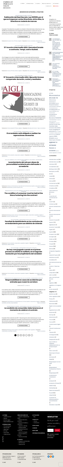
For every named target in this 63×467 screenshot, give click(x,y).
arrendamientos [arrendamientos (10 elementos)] (53, 114)
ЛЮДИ (50, 359)
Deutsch (51, 222)
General (51, 246)
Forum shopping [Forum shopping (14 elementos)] (53, 129)
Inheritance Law (53, 257)
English (27, 190)
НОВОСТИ (51, 385)
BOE (50, 173)
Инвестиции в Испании (54, 352)
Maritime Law (52, 293)
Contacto (49, 6)
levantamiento (10, 186)
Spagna (39, 70)
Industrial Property (53, 254)
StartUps (51, 314)
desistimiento (4, 244)
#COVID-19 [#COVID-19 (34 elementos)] (53, 97)
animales (9, 302)
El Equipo (38, 3)
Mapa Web (35, 430)
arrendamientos (33, 154)
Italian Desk (6, 429)
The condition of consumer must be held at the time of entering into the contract (23, 194)
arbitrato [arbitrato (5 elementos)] (57, 110)
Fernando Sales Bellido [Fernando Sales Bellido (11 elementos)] (55, 127)
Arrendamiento (53, 166)
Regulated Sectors (53, 309)
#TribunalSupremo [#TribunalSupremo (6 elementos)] (52, 106)
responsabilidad (14, 302)
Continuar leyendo (24, 36)
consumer (8, 215)
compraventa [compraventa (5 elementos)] (57, 122)
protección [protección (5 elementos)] (59, 132)
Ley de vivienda (52, 289)
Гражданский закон (53, 339)
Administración (22, 442)
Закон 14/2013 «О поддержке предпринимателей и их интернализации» (54, 344)
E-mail (4, 462)
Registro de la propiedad (55, 305)
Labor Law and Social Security (54, 277)
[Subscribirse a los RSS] (51, 456)
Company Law (52, 185)
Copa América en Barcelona (53, 190)
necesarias (39, 154)
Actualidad (56, 3)
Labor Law (51, 274)
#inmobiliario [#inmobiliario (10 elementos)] (52, 103)
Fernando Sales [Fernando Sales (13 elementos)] (53, 125)
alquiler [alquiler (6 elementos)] (50, 110)
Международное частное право (55, 362)
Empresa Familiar (22, 427)
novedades (33, 40)
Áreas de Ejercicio (47, 3)
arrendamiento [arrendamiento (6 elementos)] (52, 112)
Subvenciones (52, 317)
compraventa (4, 330)
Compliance (52, 188)
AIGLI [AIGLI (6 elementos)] (59, 109)
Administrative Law (9, 277)
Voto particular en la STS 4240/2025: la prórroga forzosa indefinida (56, 66)
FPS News (16, 40)
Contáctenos (36, 422)
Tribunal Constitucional (54, 328)
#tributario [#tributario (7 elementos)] (59, 106)
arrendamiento (37, 242)
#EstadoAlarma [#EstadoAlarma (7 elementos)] (52, 101)
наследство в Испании (54, 383)
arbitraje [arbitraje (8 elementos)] (54, 110)
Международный (53, 372)
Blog (34, 416)
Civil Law (17, 45)
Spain (16, 215)
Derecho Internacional (54, 210)
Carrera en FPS (22, 444)
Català (50, 176)
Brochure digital (7, 419)
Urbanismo (51, 336)
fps (29, 24)
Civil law (51, 178)
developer (13, 215)
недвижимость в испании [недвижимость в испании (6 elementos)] (56, 152)
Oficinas (35, 420)
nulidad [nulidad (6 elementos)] (55, 132)
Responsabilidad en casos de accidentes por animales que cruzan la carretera (23, 280)
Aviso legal (35, 425)
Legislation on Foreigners (55, 285)
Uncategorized (52, 334)
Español (21, 75)
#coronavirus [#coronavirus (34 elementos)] (54, 95)
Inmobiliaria (52, 259)
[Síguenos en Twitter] (48, 456)
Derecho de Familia (23, 436)
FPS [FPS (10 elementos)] (59, 129)
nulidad (41, 273)
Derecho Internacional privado (54, 214)
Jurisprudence (25, 131)
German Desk (6, 427)
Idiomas (51, 248)
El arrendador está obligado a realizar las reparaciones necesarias (24, 134)
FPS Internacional (7, 425)
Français (51, 243)
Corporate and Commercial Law (24, 159)
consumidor (10, 330)
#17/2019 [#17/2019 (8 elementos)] (51, 93)
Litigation (20, 40)
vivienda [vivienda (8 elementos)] (56, 137)
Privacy (51, 298)
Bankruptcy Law (53, 171)
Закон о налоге (52, 350)
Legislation (39, 190)
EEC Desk (5, 430)
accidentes (4, 302)
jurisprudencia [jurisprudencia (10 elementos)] (52, 131)
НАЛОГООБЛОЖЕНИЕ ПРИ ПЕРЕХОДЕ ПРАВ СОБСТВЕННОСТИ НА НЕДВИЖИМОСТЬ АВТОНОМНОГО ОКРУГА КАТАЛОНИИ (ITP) (57, 56)
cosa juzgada (37, 273)
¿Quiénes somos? (7, 416)
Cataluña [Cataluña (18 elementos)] (58, 117)
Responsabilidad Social (8, 421)
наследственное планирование (53, 375)
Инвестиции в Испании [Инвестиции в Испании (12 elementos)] (54, 139)
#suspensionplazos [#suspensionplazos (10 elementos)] (54, 104)
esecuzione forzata (33, 70)
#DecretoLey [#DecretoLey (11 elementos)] (52, 99)
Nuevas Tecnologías (23, 431)
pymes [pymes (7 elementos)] (50, 134)
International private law (55, 262)
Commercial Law (13, 159)
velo (22, 186)
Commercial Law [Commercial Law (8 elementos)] (52, 119)
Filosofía (5, 418)
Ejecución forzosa (33, 127)
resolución (4, 274)
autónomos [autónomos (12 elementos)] (52, 115)
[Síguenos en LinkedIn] (53, 456)
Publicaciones (52, 301)
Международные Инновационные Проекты (55, 367)
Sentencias (52, 312)
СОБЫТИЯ (51, 395)
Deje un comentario (41, 41)
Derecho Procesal (53, 219)
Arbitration (51, 164)
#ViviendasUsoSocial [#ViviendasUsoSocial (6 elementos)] (53, 107)
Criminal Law (52, 203)
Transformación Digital (54, 324)
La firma (23, 3)
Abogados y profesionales (24, 440)
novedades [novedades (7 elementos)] (51, 132)
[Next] (32, 335)
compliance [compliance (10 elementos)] (52, 122)
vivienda (14, 330)
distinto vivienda (11, 244)
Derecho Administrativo (55, 206)
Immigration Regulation (54, 250)
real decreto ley (39, 40)
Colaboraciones (7, 433)
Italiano (25, 45)
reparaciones (4, 155)
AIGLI (28, 70)
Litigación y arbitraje (23, 425)
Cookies (34, 427)
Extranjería (51, 236)
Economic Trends (53, 226)
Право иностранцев (53, 390)
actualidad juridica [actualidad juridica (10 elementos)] (53, 109)
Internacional (30, 3)
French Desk (6, 432)
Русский (51, 392)
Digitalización (52, 224)
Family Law (51, 238)
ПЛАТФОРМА (52, 387)
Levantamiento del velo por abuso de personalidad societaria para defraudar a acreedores (23, 164)
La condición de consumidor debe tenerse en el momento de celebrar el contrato (23, 309)
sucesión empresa (16, 186)
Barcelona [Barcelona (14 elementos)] (52, 117)
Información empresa (38, 432)
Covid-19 (51, 201)
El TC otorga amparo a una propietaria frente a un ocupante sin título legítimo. (56, 73)
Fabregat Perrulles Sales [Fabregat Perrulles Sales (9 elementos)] (54, 124)
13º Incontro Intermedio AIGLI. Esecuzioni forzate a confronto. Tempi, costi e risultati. (23, 48)
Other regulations (36, 305)
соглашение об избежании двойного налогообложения (54, 398)
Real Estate (52, 303)
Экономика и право (53, 404)
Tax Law (51, 319)
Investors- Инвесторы (54, 266)
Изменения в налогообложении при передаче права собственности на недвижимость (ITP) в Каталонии (56, 82)
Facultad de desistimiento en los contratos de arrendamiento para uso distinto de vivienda (23, 222)
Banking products (9, 190)
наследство (51, 380)
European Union (10, 40)
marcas (28, 40)
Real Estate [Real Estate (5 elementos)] (54, 134)
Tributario (51, 332)
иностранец (52, 356)
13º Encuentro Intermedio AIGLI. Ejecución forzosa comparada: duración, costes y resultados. (24, 78)
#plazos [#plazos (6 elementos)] (57, 102)
